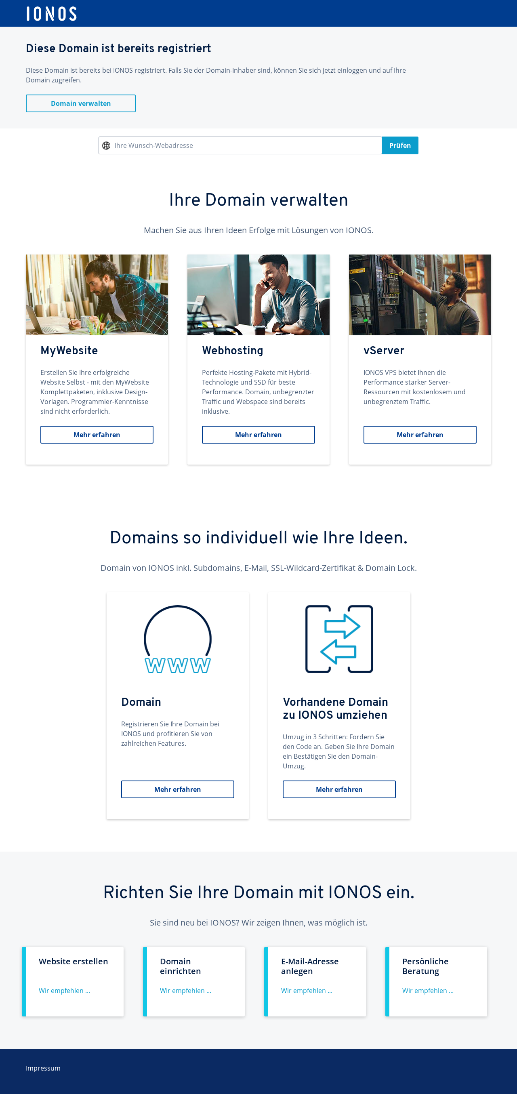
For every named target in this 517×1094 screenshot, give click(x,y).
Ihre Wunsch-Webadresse (154, 145)
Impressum (43, 1068)
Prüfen (400, 145)
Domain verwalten (81, 103)
